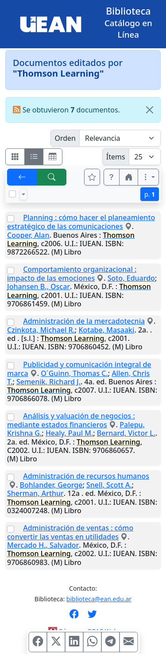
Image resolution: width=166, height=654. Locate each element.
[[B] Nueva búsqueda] (52, 177)
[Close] (149, 109)
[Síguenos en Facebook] (74, 617)
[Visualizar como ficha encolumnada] (34, 156)
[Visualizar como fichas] (15, 156)
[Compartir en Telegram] (110, 642)
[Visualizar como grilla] (52, 156)
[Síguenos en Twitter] (92, 617)
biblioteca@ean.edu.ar (98, 599)
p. (149, 194)
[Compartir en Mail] (128, 642)
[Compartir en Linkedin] (74, 642)
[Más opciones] (148, 177)
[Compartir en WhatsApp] (92, 642)
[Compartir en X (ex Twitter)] (55, 642)
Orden (65, 138)
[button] (112, 177)
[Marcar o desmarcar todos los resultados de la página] (12, 193)
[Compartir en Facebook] (37, 642)
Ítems (115, 157)
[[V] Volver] (22, 177)
